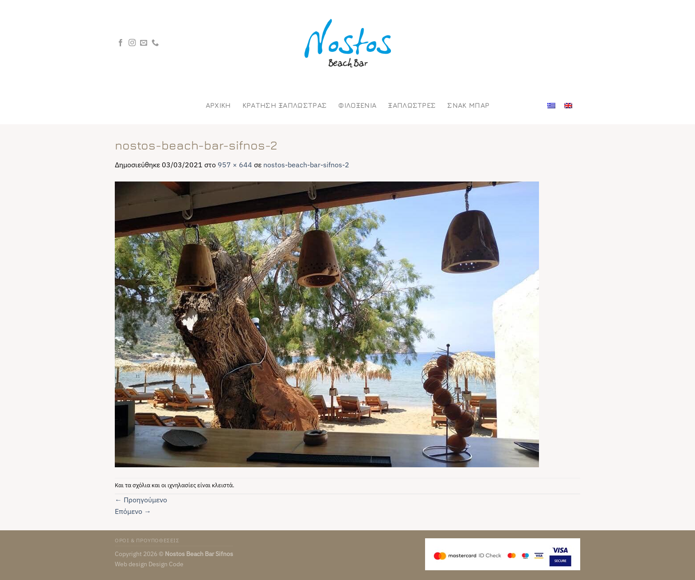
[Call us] (155, 43)
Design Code (166, 564)
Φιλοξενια (357, 105)
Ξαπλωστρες (412, 105)
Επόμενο (133, 511)
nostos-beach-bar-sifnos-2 (306, 164)
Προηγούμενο (141, 499)
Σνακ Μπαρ (468, 105)
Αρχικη (218, 105)
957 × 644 (235, 164)
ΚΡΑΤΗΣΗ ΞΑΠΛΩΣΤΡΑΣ (284, 105)
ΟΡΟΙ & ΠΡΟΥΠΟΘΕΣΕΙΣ (147, 540)
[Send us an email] (143, 43)
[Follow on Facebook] (120, 43)
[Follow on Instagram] (132, 43)
